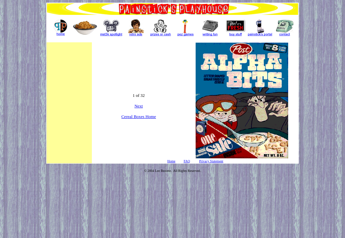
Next (138, 105)
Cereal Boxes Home (138, 116)
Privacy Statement (211, 161)
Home (171, 161)
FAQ (187, 161)
